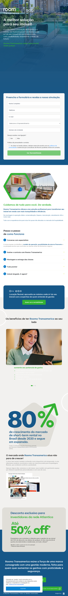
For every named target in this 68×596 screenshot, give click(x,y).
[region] (23, 584)
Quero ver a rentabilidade (34, 302)
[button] (32, 386)
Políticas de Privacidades (16, 584)
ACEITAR (23, 588)
